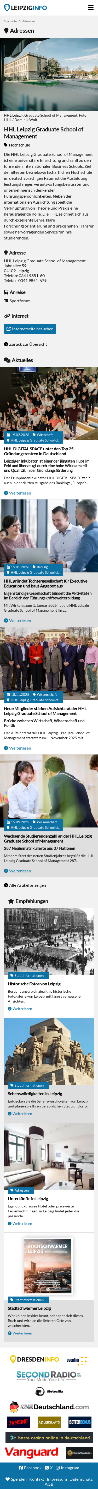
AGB (49, 1483)
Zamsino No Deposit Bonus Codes (18, 1422)
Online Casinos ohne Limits (79, 1453)
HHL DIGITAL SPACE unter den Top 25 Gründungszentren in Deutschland (38, 451)
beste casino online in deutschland (49, 1437)
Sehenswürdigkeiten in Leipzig (35, 1093)
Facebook (33, 1467)
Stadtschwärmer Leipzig (29, 1308)
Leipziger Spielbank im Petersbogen (49, 1407)
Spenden (19, 1479)
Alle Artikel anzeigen (27, 885)
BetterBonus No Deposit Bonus (79, 1422)
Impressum (57, 1479)
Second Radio (49, 1376)
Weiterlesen (20, 492)
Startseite (25, 7)
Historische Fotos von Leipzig (34, 983)
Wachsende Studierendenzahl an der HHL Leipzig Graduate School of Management (48, 838)
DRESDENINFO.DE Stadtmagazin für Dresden (34, 1359)
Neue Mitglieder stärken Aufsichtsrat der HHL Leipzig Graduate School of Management (45, 711)
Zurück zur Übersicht (28, 344)
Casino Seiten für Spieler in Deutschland (49, 1391)
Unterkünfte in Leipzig (28, 1198)
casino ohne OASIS (31, 1453)
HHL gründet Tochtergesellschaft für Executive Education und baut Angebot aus (45, 583)
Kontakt (36, 1479)
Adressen (28, 21)
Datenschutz (81, 1479)
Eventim (77, 1361)
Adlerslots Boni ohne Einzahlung (49, 1422)
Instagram (70, 1467)
